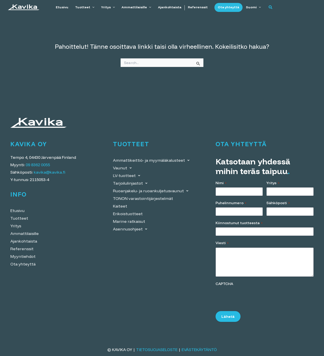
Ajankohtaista (168, 7)
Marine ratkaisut (129, 221)
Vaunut (123, 168)
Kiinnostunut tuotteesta (239, 223)
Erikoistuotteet (128, 213)
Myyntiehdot (23, 256)
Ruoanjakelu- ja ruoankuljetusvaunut (152, 191)
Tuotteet (84, 7)
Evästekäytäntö (199, 349)
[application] (92, 7)
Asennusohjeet (131, 229)
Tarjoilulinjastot (131, 183)
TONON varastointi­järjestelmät (143, 198)
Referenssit (197, 7)
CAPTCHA (224, 283)
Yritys (108, 7)
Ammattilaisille (136, 7)
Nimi (221, 183)
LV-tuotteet (128, 175)
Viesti (222, 243)
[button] (269, 7)
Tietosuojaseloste (157, 349)
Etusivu (62, 7)
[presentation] (250, 297)
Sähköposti (278, 203)
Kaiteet (120, 206)
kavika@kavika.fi (49, 172)
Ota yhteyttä (227, 7)
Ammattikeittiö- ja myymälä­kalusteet (152, 160)
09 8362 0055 (38, 164)
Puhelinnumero (231, 203)
